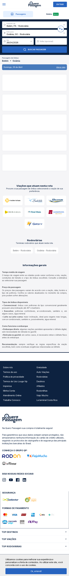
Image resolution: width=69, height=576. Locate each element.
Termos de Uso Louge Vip (15, 381)
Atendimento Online (12, 395)
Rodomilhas (41, 390)
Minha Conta (9, 390)
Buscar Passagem (34, 49)
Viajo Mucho (42, 395)
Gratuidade (41, 367)
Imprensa (7, 386)
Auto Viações (42, 372)
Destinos (40, 381)
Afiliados (40, 386)
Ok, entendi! (36, 571)
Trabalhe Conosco (11, 400)
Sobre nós (8, 367)
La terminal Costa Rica (46, 400)
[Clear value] (31, 41)
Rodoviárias (42, 376)
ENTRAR (60, 4)
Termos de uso (10, 372)
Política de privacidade (13, 376)
